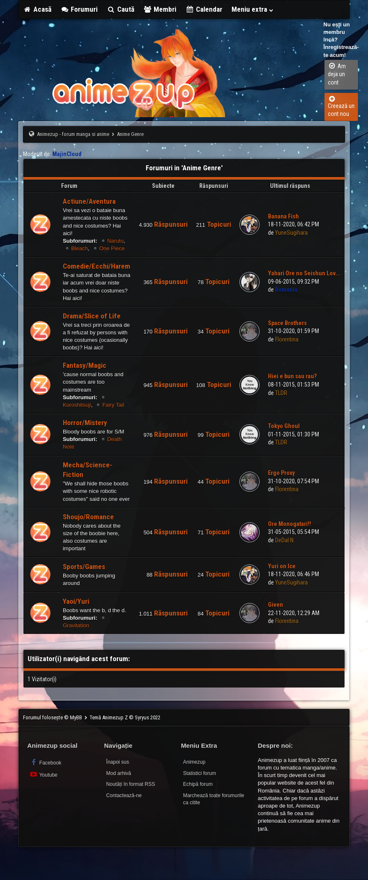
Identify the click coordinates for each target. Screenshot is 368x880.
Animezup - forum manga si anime (73, 134)
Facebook (45, 762)
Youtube (43, 774)
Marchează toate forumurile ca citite (213, 799)
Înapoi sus (117, 762)
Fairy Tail (113, 405)
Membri (160, 9)
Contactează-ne (124, 795)
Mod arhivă (118, 773)
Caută (120, 9)
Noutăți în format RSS (130, 784)
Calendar (203, 9)
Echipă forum (198, 784)
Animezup (194, 762)
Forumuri (79, 9)
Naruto (115, 241)
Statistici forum (199, 773)
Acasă (37, 9)
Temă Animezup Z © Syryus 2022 (125, 717)
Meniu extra (253, 9)
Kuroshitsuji (77, 405)
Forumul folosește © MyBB (53, 717)
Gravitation (76, 625)
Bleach (79, 248)
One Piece (112, 248)
